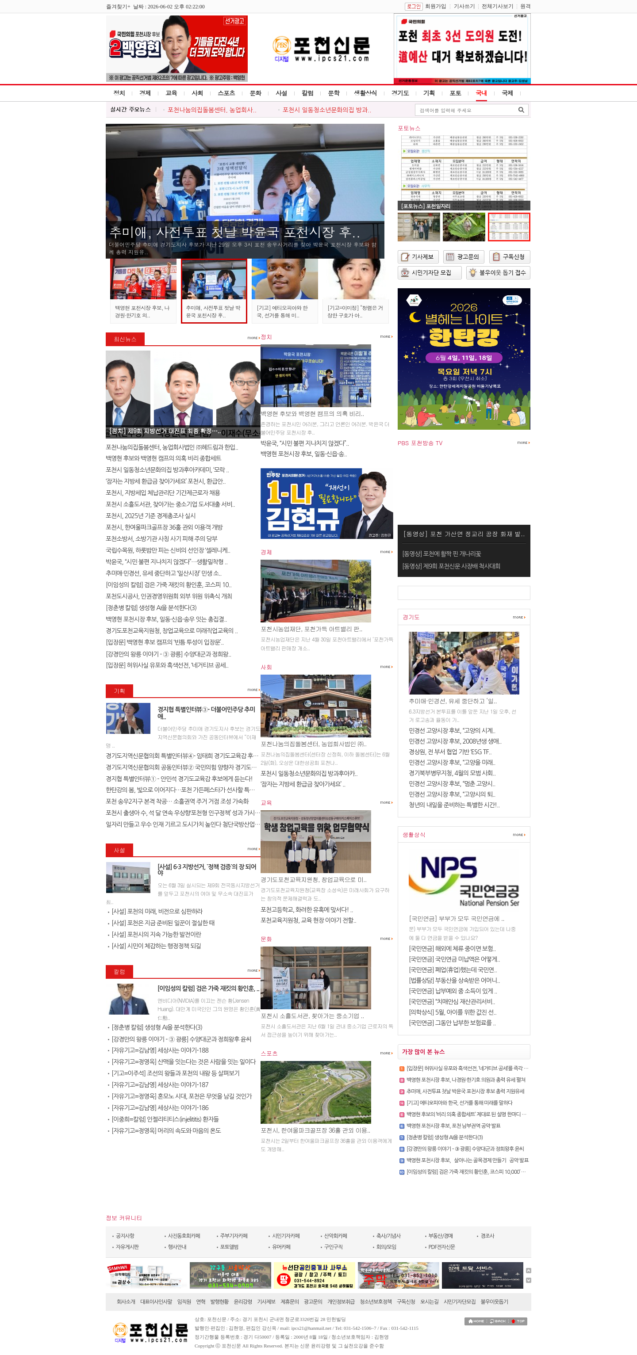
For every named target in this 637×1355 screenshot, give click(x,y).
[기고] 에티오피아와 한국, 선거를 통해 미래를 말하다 (459, 1103)
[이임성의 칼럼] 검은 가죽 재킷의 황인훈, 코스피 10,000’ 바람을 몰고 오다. (481, 1172)
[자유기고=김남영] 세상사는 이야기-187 (158, 1085)
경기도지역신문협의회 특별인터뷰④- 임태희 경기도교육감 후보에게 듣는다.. (197, 756)
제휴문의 (289, 1302)
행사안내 (177, 1247)
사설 (281, 92)
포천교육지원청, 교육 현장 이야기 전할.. (308, 920)
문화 (255, 92)
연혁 (200, 1302)
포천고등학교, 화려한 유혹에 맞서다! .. (307, 910)
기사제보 (266, 1302)
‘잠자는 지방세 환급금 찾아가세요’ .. (303, 784)
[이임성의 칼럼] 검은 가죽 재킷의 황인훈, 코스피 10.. (168, 585)
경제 (145, 92)
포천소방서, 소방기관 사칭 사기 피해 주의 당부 (161, 539)
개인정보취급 (341, 1302)
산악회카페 (335, 1236)
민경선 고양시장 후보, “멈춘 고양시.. (452, 784)
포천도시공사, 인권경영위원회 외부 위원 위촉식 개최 (169, 596)
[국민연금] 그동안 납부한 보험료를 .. (452, 1023)
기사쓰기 (464, 6)
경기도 (400, 92)
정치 (119, 92)
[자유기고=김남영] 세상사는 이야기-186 (158, 1108)
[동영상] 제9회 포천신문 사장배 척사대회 (451, 566)
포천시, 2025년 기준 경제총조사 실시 (151, 516)
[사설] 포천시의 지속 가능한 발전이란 (154, 934)
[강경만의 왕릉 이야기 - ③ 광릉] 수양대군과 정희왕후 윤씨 (179, 1039)
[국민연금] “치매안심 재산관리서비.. (452, 1002)
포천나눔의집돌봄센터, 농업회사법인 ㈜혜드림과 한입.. (172, 447)
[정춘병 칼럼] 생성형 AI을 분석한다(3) (151, 608)
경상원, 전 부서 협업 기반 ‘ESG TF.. (450, 752)
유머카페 (281, 1247)
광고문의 (313, 1302)
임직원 (184, 1302)
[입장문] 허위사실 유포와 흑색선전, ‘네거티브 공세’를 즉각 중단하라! (475, 1068)
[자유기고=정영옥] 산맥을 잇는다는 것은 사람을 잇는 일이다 (182, 1062)
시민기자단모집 (460, 1302)
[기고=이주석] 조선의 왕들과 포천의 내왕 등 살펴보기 (173, 1073)
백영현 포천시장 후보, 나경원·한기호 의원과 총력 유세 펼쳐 (466, 1080)
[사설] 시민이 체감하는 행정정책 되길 (154, 946)
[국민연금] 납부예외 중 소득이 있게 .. (453, 991)
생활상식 (365, 92)
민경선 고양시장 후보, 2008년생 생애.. (455, 741)
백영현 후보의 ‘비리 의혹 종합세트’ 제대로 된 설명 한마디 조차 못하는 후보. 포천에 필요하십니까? (504, 1114)
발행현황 (220, 1302)
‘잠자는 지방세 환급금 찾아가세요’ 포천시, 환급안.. (166, 481)
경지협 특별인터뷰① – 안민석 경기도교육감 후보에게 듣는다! (179, 779)
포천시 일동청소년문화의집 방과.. (327, 110)
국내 (481, 92)
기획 (429, 92)
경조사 (487, 1236)
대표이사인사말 (156, 1302)
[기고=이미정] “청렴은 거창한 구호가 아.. (355, 311)
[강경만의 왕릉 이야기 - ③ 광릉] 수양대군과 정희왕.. (168, 654)
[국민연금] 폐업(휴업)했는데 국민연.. (453, 970)
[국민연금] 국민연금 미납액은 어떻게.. (454, 959)
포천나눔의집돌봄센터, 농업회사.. (212, 110)
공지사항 (125, 1236)
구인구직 (333, 1247)
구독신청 (406, 1302)
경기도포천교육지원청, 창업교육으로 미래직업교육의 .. (172, 631)
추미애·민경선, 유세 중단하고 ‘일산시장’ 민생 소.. (164, 573)
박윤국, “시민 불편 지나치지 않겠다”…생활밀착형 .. (166, 562)
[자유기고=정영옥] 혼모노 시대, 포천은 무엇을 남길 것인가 (180, 1096)
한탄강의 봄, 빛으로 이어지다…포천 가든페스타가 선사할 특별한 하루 (189, 790)
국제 (507, 92)
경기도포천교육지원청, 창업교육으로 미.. (313, 879)
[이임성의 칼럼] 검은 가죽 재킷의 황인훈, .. (208, 988)
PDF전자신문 (442, 1247)
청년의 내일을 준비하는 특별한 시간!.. (454, 805)
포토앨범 (229, 1247)
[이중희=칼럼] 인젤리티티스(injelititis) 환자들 (163, 1119)
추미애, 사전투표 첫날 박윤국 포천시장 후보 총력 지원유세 (465, 1091)
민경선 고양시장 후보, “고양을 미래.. (452, 763)
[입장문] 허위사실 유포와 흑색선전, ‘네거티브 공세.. (167, 665)
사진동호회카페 (184, 1236)
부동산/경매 (441, 1236)
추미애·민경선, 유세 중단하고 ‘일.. (453, 700)
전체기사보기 (498, 6)
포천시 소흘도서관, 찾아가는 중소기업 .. (312, 1015)
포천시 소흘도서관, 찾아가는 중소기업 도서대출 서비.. (170, 504)
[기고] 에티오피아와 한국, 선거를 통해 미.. (282, 311)
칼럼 (307, 92)
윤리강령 (243, 1302)
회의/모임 (386, 1247)
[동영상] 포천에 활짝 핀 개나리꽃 (441, 554)
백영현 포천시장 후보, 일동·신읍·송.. (304, 454)
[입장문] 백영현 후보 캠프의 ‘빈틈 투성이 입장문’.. (164, 642)
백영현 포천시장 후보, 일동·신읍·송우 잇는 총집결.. (166, 619)
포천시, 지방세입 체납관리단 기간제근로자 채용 (163, 493)
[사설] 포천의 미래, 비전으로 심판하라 (155, 911)
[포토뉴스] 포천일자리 (425, 206)
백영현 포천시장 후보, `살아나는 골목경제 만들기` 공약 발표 (468, 1160)
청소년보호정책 (375, 1302)
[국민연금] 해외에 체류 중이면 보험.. (452, 949)
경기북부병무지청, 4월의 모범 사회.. (452, 773)
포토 (455, 92)
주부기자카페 (234, 1236)
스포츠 (226, 92)
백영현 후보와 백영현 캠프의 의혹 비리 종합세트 (163, 458)
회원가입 (435, 6)
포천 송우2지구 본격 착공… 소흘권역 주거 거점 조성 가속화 (177, 801)
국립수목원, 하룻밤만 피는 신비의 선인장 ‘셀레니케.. (168, 550)
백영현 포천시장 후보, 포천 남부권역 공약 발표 (453, 1126)
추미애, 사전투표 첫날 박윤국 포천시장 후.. (235, 231)
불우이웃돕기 (494, 1302)
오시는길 (429, 1302)
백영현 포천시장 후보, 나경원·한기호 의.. (142, 311)
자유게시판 (127, 1247)
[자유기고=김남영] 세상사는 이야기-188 (158, 1050)
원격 (525, 6)
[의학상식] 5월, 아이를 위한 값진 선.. (452, 1012)
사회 (197, 92)
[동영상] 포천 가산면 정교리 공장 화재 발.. (464, 533)
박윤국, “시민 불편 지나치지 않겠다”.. (305, 443)
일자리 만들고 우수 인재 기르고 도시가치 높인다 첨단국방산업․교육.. (188, 824)
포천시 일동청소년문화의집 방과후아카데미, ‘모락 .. (167, 470)
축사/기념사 (388, 1236)
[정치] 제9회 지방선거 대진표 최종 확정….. (165, 430)
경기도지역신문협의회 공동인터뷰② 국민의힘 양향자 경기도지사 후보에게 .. (197, 767)
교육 (171, 92)
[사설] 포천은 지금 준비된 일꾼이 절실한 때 (161, 923)
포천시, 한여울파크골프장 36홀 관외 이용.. (315, 1130)
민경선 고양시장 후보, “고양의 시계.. (452, 731)
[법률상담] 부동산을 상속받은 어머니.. (454, 980)
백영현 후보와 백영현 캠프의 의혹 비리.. (312, 413)
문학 (333, 92)
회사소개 (126, 1302)
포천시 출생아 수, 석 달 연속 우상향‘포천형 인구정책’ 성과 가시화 (183, 813)
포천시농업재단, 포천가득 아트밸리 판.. (311, 628)
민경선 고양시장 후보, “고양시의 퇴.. (452, 794)
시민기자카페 (285, 1236)
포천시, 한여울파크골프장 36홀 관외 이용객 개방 (164, 527)
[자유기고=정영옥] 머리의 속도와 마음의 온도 (164, 1131)
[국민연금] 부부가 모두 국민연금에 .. (456, 918)
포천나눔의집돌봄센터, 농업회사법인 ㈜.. (313, 743)
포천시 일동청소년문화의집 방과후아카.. (309, 774)
